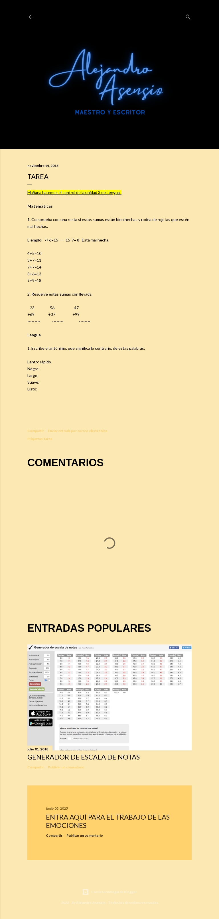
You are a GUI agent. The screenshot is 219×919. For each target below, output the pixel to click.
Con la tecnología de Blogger (109, 892)
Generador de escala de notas (83, 757)
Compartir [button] (35, 431)
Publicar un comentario (66, 767)
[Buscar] (188, 16)
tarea (48, 439)
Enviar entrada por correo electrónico (78, 431)
